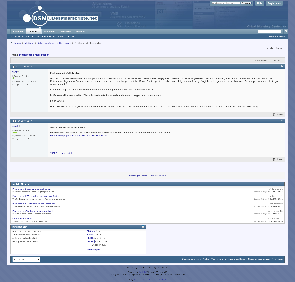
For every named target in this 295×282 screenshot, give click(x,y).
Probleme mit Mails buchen (34, 54)
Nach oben (277, 258)
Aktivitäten (26, 36)
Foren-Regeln (93, 249)
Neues (14, 36)
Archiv (206, 258)
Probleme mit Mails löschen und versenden (33, 203)
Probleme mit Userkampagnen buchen (31, 188)
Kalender (51, 36)
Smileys (90, 234)
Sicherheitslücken (46, 42)
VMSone (80, 31)
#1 (282, 66)
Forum (33, 31)
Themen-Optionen (261, 60)
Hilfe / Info (49, 31)
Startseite (18, 31)
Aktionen (39, 36)
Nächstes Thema (157, 175)
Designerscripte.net (191, 258)
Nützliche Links (64, 36)
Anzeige (277, 60)
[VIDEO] (91, 241)
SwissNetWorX (160, 280)
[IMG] (90, 238)
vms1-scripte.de (68, 153)
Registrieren (274, 3)
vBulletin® (142, 272)
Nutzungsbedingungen (259, 258)
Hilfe (259, 3)
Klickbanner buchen (22, 218)
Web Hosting (217, 258)
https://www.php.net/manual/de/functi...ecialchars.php (79, 135)
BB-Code (91, 231)
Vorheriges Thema (138, 175)
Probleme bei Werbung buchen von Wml (32, 211)
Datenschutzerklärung (236, 258)
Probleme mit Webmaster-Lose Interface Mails (35, 196)
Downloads (65, 31)
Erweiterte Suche (277, 36)
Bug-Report (65, 42)
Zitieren (278, 114)
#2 (282, 120)
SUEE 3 (53, 153)
